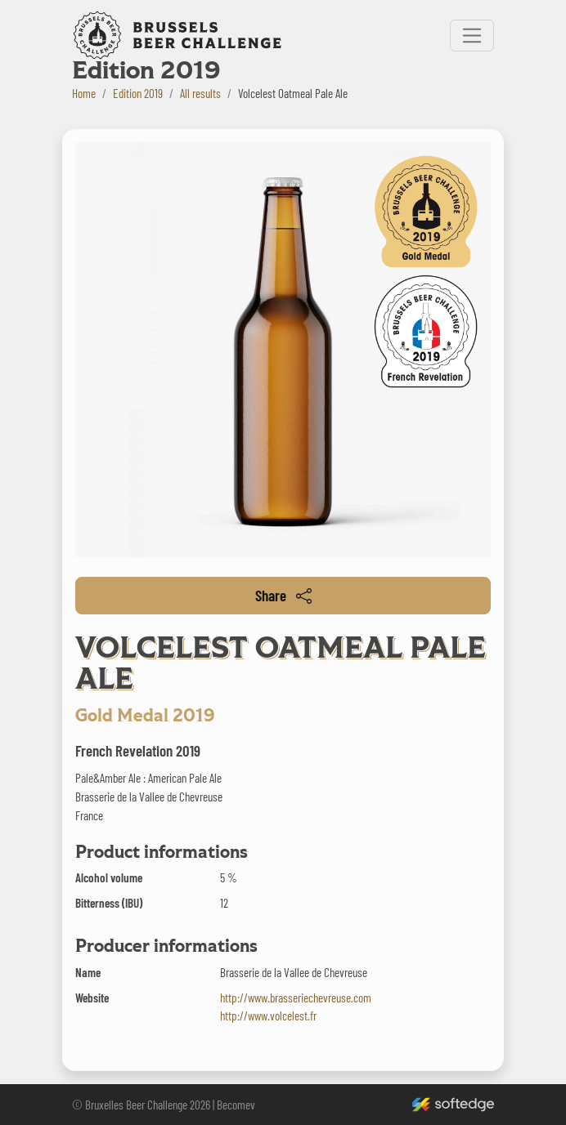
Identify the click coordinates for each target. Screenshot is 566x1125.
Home (84, 93)
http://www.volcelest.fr (268, 1015)
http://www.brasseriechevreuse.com (295, 997)
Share (283, 595)
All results (200, 93)
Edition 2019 (138, 93)
